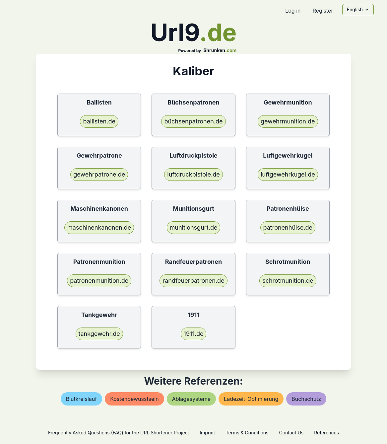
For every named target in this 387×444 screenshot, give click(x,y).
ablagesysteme (191, 399)
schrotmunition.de (287, 280)
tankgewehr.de (99, 333)
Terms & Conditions (247, 432)
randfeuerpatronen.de (193, 280)
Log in (292, 10)
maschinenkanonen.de (99, 227)
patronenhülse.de (288, 227)
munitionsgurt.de (194, 227)
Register (322, 10)
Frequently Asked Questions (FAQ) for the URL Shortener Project (118, 432)
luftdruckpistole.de (193, 174)
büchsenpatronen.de (193, 121)
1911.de (194, 333)
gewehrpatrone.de (99, 174)
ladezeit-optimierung (251, 399)
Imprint (207, 432)
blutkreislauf (81, 399)
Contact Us (291, 432)
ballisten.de (99, 121)
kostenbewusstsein (134, 399)
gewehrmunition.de (288, 121)
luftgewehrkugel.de (288, 174)
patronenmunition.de (99, 280)
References (326, 432)
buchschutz (306, 399)
